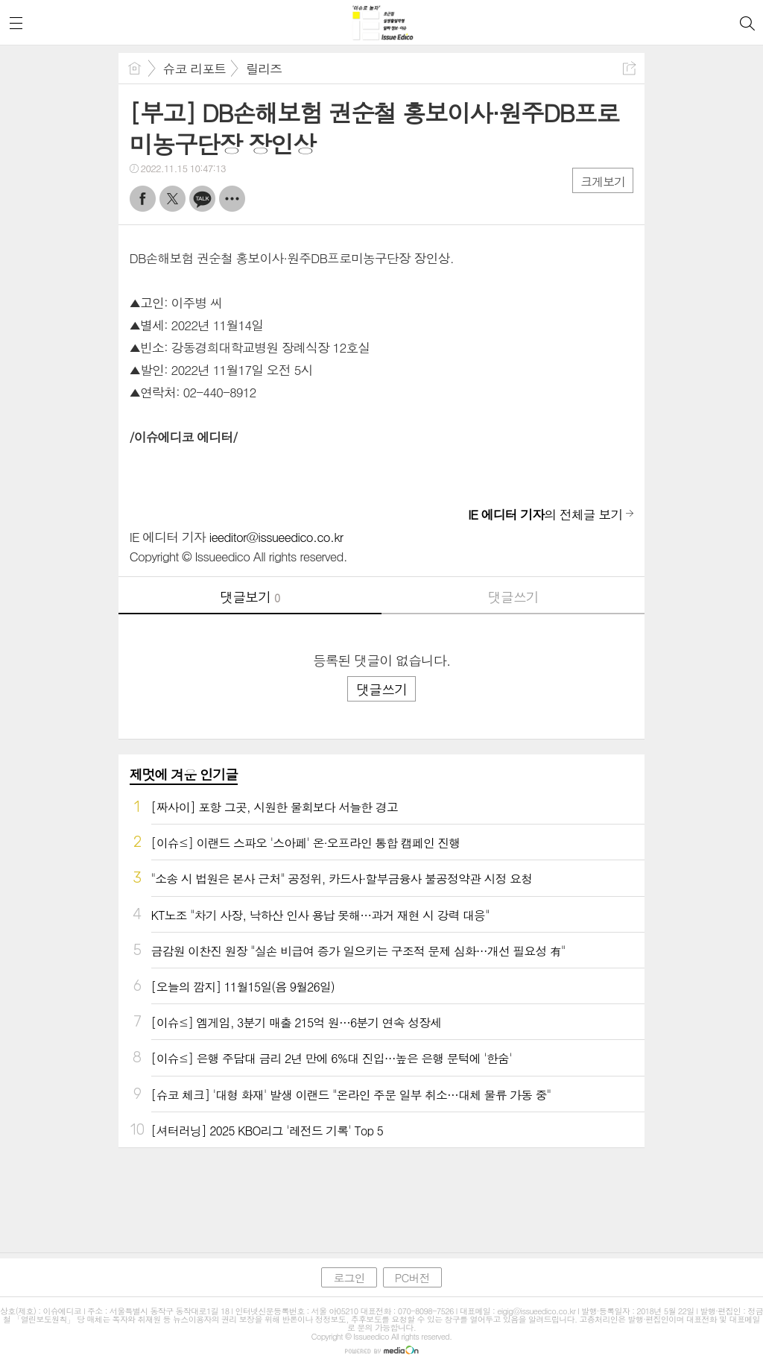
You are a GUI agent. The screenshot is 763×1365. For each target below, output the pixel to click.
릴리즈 (264, 69)
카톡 (202, 199)
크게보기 (602, 181)
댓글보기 (249, 596)
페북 (143, 199)
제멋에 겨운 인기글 (184, 774)
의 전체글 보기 (545, 514)
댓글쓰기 (513, 596)
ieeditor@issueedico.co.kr (276, 537)
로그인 (348, 1277)
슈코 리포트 (195, 69)
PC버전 (412, 1277)
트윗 (172, 199)
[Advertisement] (381, 1196)
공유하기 (629, 68)
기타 (232, 199)
